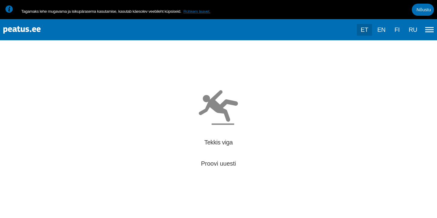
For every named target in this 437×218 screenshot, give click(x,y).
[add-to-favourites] (135, 65)
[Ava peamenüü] (429, 29)
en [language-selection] (381, 29)
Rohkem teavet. (196, 11)
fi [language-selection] (397, 29)
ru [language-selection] (413, 29)
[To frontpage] (34, 30)
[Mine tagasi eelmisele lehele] (10, 59)
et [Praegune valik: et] (364, 29)
